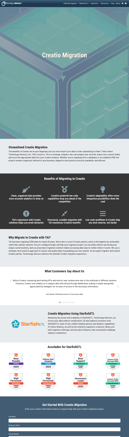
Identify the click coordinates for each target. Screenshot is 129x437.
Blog (112, 3)
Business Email (14, 425)
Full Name (12, 417)
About (118, 3)
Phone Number (14, 434)
